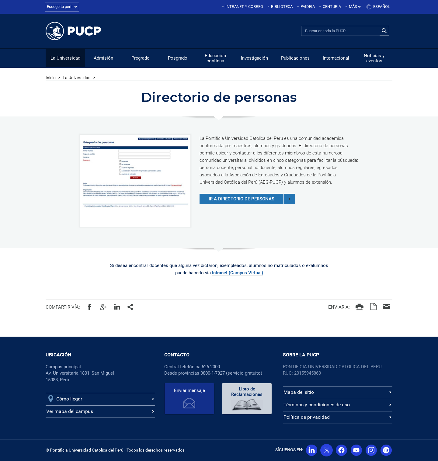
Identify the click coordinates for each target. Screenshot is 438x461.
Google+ (103, 306)
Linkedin (117, 306)
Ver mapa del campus (69, 411)
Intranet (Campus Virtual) (237, 273)
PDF (373, 306)
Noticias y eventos (374, 58)
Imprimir (359, 306)
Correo (386, 306)
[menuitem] (243, 7)
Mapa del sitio (298, 392)
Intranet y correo (244, 6)
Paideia (308, 6)
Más (355, 6)
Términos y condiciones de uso (316, 404)
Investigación (254, 58)
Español (381, 6)
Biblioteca (282, 6)
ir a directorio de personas (252, 199)
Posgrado (177, 58)
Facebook (89, 306)
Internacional (336, 58)
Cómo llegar (69, 399)
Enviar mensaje (189, 390)
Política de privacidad (306, 417)
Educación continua (215, 58)
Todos (130, 306)
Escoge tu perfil (62, 6)
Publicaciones (295, 58)
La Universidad (65, 58)
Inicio (51, 77)
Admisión (103, 58)
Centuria (332, 6)
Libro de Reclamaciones (246, 391)
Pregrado (140, 58)
